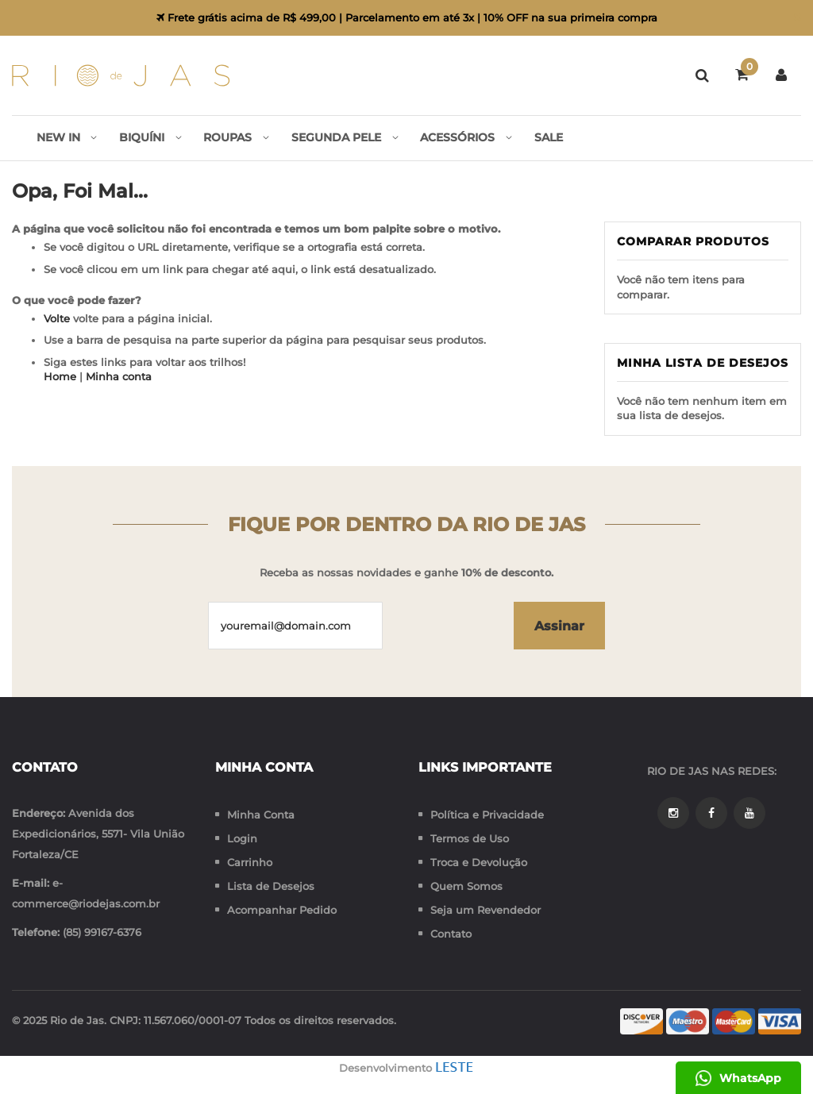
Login (242, 838)
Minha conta (119, 378)
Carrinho (249, 862)
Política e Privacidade (487, 814)
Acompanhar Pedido (282, 909)
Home (60, 378)
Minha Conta (261, 814)
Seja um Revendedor (485, 909)
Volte (57, 319)
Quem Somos (466, 886)
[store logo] (121, 75)
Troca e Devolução (478, 862)
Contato (451, 933)
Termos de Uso (469, 838)
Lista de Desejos (270, 886)
